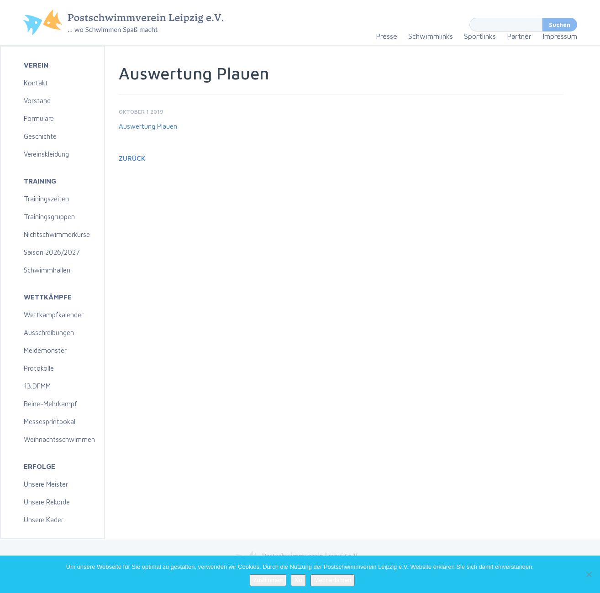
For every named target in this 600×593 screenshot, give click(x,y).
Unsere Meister (46, 484)
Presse (386, 36)
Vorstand (37, 101)
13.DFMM (37, 386)
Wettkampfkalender (54, 315)
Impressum (559, 36)
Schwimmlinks (430, 36)
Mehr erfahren (333, 580)
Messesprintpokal (49, 421)
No (298, 580)
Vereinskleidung (46, 154)
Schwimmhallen (47, 270)
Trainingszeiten (46, 199)
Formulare (39, 118)
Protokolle (39, 368)
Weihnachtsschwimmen (59, 439)
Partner (519, 36)
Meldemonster (45, 350)
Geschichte (40, 136)
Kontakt (36, 83)
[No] (588, 574)
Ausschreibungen (49, 332)
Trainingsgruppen (49, 216)
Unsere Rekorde (47, 502)
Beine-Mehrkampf (50, 404)
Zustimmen (268, 580)
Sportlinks (480, 36)
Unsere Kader (43, 520)
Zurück (132, 158)
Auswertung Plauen (148, 126)
